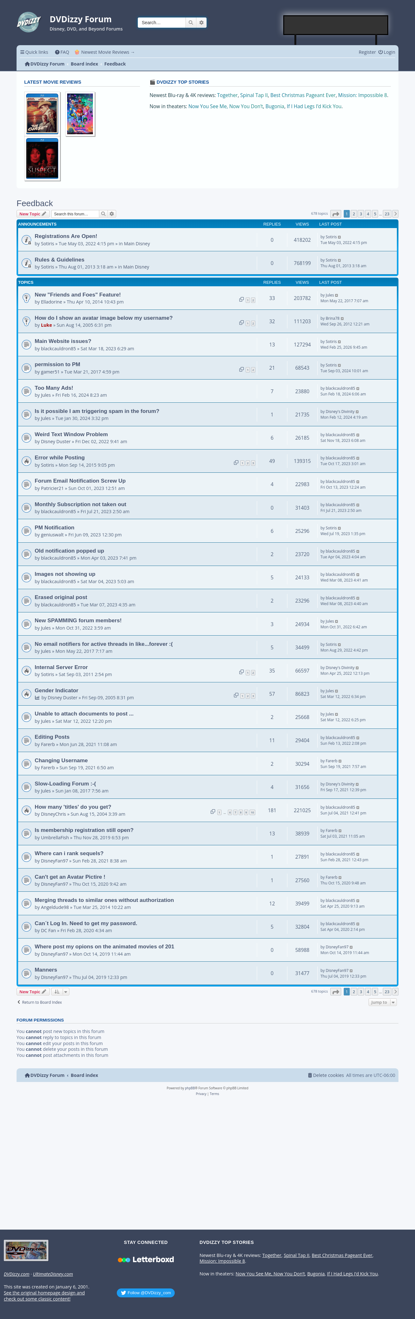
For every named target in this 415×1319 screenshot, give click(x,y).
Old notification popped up (69, 551)
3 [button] (361, 214)
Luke (46, 325)
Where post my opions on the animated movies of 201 (104, 946)
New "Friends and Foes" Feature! (78, 294)
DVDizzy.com (16, 1274)
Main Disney (137, 244)
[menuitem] (62, 52)
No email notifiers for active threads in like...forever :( (104, 644)
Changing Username (61, 760)
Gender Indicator (56, 690)
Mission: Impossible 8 (362, 95)
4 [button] (368, 214)
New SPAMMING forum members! (78, 620)
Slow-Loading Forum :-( (65, 783)
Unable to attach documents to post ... (84, 713)
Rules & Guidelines (59, 259)
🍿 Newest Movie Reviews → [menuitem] (104, 52)
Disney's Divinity (340, 411)
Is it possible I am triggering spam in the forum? (97, 411)
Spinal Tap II (254, 95)
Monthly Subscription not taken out (80, 504)
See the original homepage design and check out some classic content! (44, 1296)
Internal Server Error (61, 667)
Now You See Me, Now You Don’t (225, 106)
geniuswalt (52, 535)
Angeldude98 (55, 907)
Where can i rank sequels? (69, 853)
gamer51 (50, 372)
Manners (46, 970)
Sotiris (47, 244)
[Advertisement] (336, 25)
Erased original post (61, 597)
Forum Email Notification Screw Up (80, 481)
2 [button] (354, 214)
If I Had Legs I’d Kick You (314, 106)
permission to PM (57, 364)
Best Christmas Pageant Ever (303, 95)
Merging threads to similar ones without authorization (104, 900)
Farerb (48, 744)
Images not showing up (65, 574)
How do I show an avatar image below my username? (104, 318)
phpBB (190, 1088)
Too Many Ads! (54, 388)
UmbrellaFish (55, 837)
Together (227, 95)
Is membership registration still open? (84, 830)
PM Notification (54, 527)
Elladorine (51, 302)
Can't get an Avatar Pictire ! (70, 877)
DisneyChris (53, 814)
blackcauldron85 (58, 348)
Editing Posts (52, 737)
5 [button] (375, 214)
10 (252, 812)
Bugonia (274, 106)
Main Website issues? (63, 341)
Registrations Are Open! (66, 236)
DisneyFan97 (54, 861)
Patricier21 (52, 488)
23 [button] (387, 214)
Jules (330, 295)
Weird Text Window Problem (71, 434)
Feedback (35, 203)
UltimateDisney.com (53, 1274)
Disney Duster (56, 441)
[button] (335, 214)
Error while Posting (60, 457)
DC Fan (48, 930)
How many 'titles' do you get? (73, 807)
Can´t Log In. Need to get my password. (86, 923)
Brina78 (332, 318)
